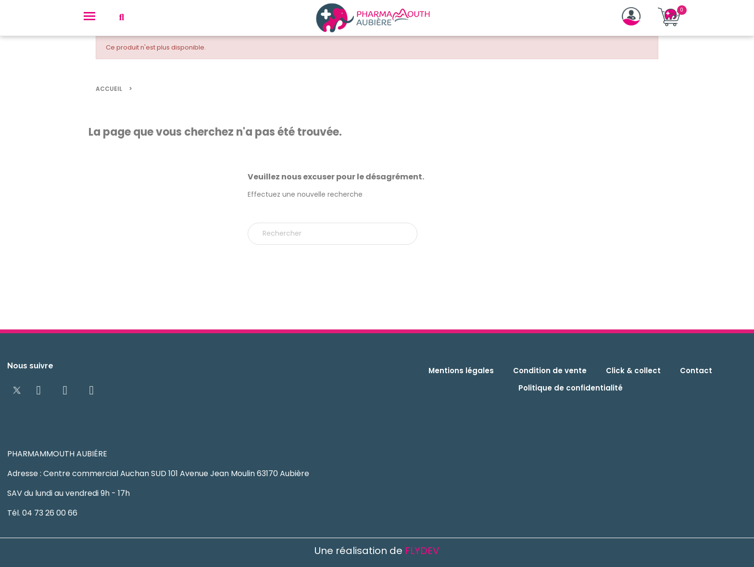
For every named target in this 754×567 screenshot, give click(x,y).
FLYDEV (422, 550)
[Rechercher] (332, 234)
